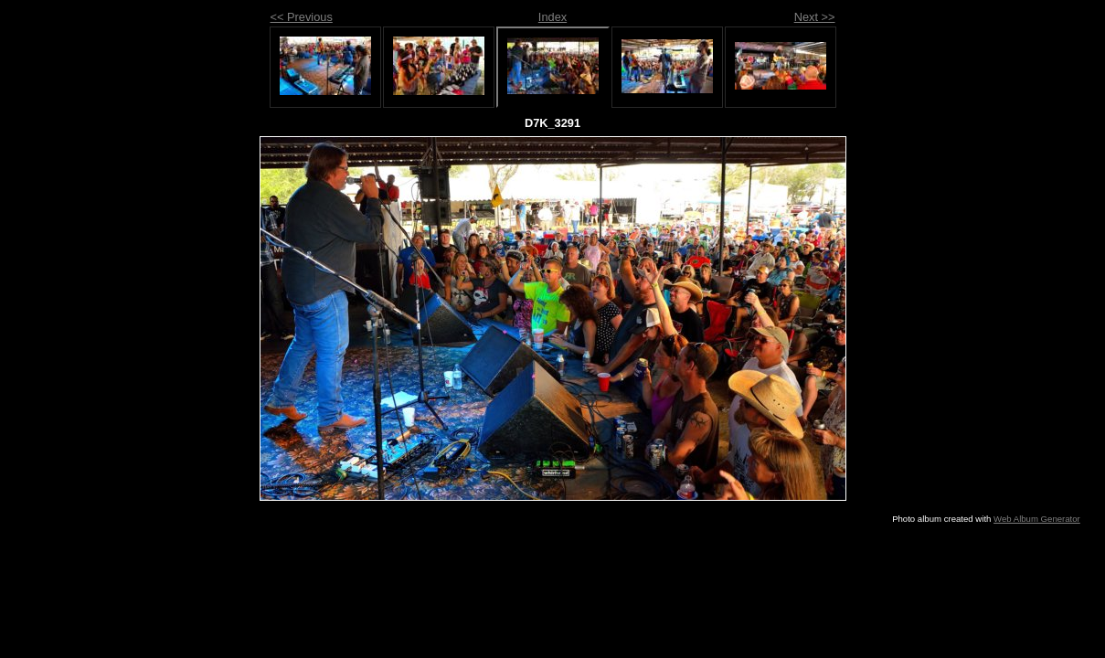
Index (552, 17)
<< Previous (302, 17)
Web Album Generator (1036, 519)
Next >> (814, 17)
